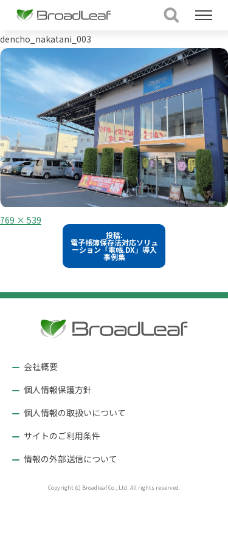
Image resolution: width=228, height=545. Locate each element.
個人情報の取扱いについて (75, 412)
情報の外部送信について (70, 459)
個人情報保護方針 (58, 389)
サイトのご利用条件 (62, 436)
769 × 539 (20, 220)
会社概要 (41, 366)
